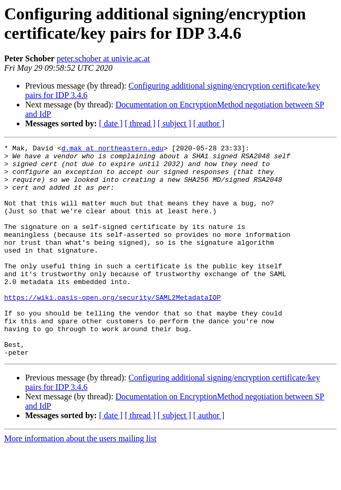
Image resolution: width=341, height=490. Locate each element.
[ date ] (111, 123)
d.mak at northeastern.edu (112, 149)
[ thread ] (140, 123)
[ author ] (209, 123)
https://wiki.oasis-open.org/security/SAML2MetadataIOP (112, 328)
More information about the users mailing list (80, 480)
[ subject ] (174, 123)
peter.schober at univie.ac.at (103, 58)
